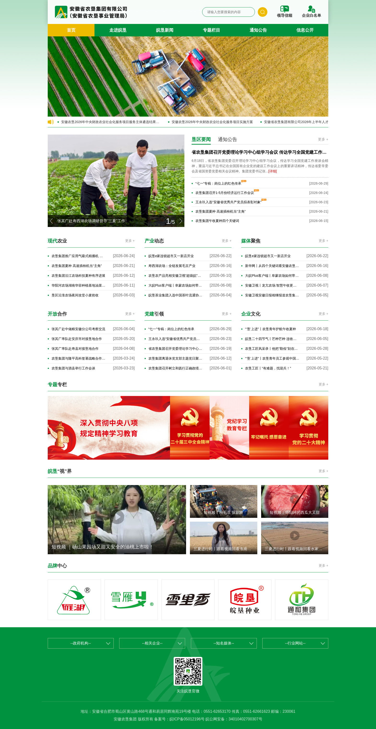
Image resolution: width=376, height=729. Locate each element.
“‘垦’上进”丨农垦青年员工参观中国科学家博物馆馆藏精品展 (272, 358)
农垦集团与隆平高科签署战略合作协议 (79, 358)
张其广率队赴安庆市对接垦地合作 (77, 339)
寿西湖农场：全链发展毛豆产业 (171, 266)
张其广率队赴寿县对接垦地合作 (75, 348)
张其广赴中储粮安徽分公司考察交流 (78, 329)
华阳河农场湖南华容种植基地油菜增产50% (79, 285)
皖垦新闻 (164, 30)
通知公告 (258, 30)
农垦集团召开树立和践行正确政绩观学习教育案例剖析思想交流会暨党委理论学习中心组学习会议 (175, 368)
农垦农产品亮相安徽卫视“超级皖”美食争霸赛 (175, 275)
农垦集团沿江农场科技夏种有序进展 (78, 275)
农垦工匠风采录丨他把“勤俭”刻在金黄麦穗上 (272, 348)
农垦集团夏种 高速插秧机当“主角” (220, 211)
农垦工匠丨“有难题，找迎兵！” (268, 368)
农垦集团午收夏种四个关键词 (217, 221)
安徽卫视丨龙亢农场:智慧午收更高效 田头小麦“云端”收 (272, 285)
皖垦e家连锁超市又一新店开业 (171, 256)
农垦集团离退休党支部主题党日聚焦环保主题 (175, 358)
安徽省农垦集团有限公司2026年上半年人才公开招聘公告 (306, 122)
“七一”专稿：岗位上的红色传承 (218, 183)
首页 (71, 30)
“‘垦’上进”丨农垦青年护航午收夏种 (270, 329)
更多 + (323, 139)
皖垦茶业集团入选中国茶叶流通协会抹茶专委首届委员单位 (175, 295)
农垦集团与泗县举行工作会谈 (73, 368)
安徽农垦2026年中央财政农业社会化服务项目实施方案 (212, 122)
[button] (51, 221)
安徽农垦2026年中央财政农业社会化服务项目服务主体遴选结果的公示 (111, 122)
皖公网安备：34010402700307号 (234, 719)
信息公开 (305, 30)
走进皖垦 (118, 30)
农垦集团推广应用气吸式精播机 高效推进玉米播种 (79, 256)
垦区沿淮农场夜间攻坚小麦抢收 (75, 295)
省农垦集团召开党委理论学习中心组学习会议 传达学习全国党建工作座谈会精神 (175, 348)
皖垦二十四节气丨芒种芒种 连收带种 (272, 339)
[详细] (272, 171)
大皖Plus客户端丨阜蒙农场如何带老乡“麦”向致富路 (175, 285)
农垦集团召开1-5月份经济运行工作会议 (224, 193)
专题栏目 (211, 30)
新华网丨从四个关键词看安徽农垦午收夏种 (272, 266)
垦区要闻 (201, 139)
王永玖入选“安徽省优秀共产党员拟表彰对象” (228, 202)
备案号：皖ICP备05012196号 (179, 719)
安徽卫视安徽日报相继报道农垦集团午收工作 (272, 295)
